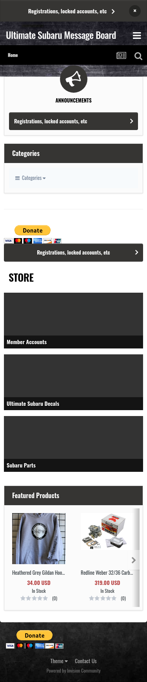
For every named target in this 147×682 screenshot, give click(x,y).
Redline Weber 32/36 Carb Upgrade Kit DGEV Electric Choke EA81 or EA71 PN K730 (107, 572)
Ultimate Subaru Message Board (61, 35)
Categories (30, 178)
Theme (59, 660)
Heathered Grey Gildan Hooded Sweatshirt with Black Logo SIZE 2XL (38, 572)
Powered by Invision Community (74, 670)
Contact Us (85, 660)
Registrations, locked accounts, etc (67, 11)
